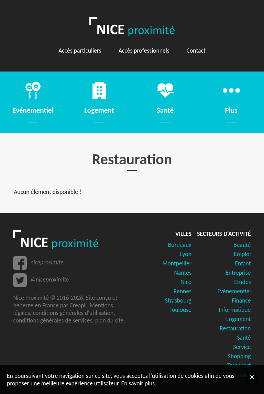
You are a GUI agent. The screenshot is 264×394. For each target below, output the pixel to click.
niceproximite (46, 262)
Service (242, 347)
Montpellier (177, 263)
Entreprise (238, 272)
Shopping (239, 356)
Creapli (78, 305)
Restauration (235, 328)
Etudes (242, 282)
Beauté (242, 245)
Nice (185, 282)
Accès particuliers (79, 50)
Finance (241, 300)
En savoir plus (138, 383)
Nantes (182, 272)
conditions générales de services (52, 320)
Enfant (243, 263)
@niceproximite (49, 279)
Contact (196, 50)
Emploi (242, 254)
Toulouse (180, 310)
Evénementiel (234, 291)
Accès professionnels (144, 50)
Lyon (185, 254)
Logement (238, 319)
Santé (244, 337)
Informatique (235, 310)
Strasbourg (178, 300)
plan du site (109, 320)
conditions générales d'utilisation (73, 313)
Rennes (182, 291)
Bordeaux (179, 245)
